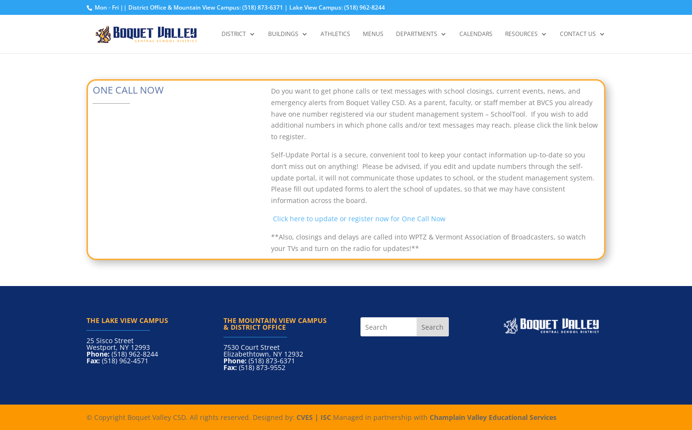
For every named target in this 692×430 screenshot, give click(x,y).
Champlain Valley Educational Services (493, 417)
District (234, 34)
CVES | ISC (314, 417)
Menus (373, 34)
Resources (521, 34)
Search (432, 327)
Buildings (283, 34)
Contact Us (578, 34)
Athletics (335, 34)
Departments (416, 34)
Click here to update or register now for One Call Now (358, 218)
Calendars (476, 34)
